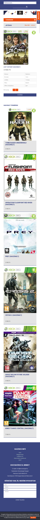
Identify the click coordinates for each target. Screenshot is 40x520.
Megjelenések (20, 454)
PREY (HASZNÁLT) (12, 256)
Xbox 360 (27, 25)
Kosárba (20, 95)
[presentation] (15, 504)
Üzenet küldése (20, 500)
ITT (25, 517)
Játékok (33, 25)
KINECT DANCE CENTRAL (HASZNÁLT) (19, 428)
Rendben (33, 517)
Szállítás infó (20, 456)
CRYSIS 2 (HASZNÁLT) (13, 315)
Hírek (20, 452)
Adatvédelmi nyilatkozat (20, 458)
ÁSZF (20, 460)
